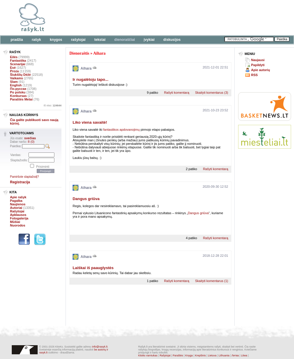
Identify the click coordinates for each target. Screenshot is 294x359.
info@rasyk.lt (99, 346)
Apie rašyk (18, 197)
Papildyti (258, 65)
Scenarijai (17, 64)
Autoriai (16, 207)
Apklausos (18, 215)
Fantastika (18, 60)
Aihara (99, 53)
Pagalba (16, 200)
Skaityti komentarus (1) (211, 281)
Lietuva (212, 355)
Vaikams (16, 78)
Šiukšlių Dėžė (20, 74)
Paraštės (178, 355)
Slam (14, 81)
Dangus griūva (86, 199)
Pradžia (17, 40)
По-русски (18, 88)
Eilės (14, 57)
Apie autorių (260, 70)
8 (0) (31, 141)
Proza (14, 71)
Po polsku (18, 92)
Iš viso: (52, 105)
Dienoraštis (79, 53)
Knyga (189, 355)
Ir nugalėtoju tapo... (90, 79)
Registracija (20, 182)
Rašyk (36, 40)
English (16, 85)
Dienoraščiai (124, 40)
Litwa (244, 355)
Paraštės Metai (21, 99)
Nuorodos (17, 225)
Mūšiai (15, 222)
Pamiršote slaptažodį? (24, 176)
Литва (235, 355)
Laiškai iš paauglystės (93, 268)
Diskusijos (172, 40)
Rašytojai (78, 40)
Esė (13, 67)
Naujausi (258, 60)
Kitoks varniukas (148, 355)
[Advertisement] (93, 21)
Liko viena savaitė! (90, 122)
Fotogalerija (19, 218)
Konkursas (18, 96)
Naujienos (18, 204)
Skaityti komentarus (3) (211, 92)
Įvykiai (149, 40)
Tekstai (100, 40)
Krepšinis (200, 355)
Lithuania (224, 355)
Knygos (56, 40)
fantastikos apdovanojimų (121, 129)
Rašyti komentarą (176, 92)
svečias (30, 138)
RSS (254, 75)
